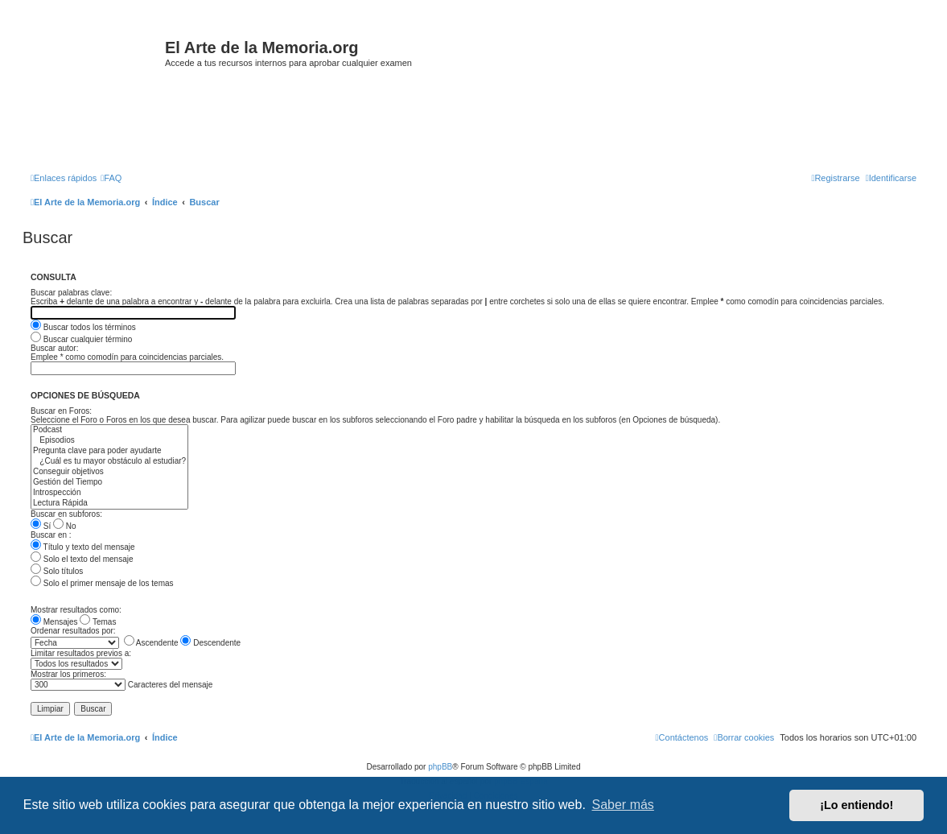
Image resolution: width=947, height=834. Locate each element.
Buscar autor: (54, 348)
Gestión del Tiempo (109, 482)
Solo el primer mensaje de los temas (102, 583)
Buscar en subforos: (66, 514)
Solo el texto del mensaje (82, 559)
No (64, 526)
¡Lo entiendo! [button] (856, 805)
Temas (98, 621)
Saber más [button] (623, 804)
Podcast (109, 430)
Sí (41, 526)
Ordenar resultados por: (73, 630)
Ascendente (151, 642)
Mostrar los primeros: (68, 674)
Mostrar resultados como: (76, 609)
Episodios (109, 441)
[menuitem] (111, 178)
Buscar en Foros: (61, 411)
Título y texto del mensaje (83, 547)
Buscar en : (51, 535)
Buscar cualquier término (81, 339)
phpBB (440, 766)
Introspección (109, 493)
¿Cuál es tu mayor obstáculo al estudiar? (109, 461)
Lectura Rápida (109, 503)
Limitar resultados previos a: (81, 653)
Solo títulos (57, 571)
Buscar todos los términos (83, 327)
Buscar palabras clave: (71, 292)
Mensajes (54, 621)
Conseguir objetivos (109, 472)
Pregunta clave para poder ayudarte (109, 451)
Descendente (210, 642)
